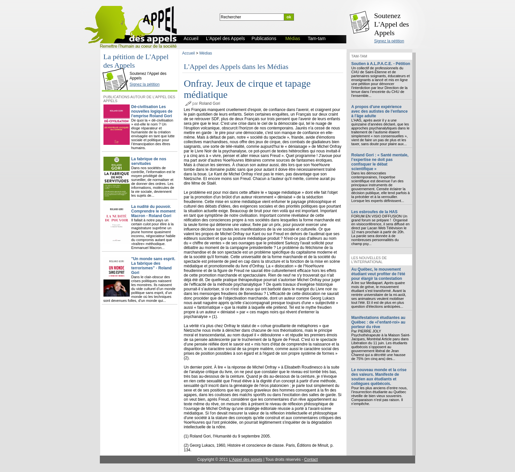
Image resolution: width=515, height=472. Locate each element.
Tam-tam (359, 56)
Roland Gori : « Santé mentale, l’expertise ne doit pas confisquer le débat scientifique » (380, 162)
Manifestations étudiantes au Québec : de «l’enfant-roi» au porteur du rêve (378, 322)
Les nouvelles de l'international (369, 260)
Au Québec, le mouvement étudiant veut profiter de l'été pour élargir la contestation (378, 274)
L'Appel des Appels (116, 68)
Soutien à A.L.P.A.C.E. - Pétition (380, 63)
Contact (311, 459)
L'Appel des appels (245, 459)
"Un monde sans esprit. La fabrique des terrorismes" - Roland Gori (153, 266)
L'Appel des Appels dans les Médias (236, 66)
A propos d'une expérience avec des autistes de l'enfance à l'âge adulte (379, 111)
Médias (205, 53)
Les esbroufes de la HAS (374, 212)
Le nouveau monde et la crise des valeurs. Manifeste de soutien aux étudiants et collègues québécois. (379, 377)
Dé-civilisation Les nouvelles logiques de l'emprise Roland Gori (151, 111)
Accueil (188, 53)
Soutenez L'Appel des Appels (391, 24)
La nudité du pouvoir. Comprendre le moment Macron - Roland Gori (153, 211)
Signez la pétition (389, 41)
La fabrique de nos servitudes (149, 161)
